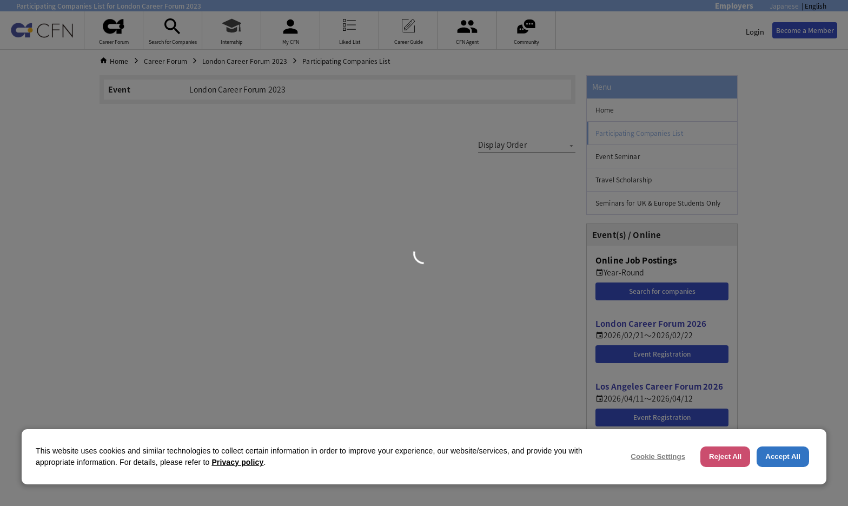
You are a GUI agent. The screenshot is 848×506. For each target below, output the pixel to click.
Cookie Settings (658, 456)
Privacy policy (237, 462)
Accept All (782, 456)
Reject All (725, 456)
